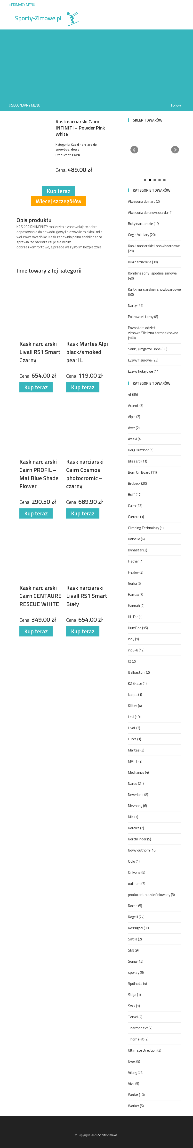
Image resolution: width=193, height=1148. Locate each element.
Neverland (138, 794)
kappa (135, 694)
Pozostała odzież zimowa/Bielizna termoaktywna (153, 333)
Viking (136, 1072)
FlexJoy (135, 572)
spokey (136, 972)
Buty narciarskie (144, 223)
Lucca (134, 739)
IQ (132, 661)
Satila (135, 939)
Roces (135, 906)
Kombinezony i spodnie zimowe (152, 275)
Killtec (135, 705)
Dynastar (137, 550)
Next (175, 150)
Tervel (135, 1017)
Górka (135, 583)
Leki (134, 717)
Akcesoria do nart (144, 201)
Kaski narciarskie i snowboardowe (154, 248)
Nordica (136, 828)
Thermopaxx (140, 1028)
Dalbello (136, 539)
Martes (136, 750)
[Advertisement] (96, 63)
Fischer (136, 561)
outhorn (136, 883)
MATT (135, 761)
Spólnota (137, 983)
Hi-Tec (135, 617)
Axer (134, 428)
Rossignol (139, 928)
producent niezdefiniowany (151, 894)
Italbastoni (139, 672)
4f (133, 394)
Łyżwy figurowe (143, 360)
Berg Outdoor (140, 450)
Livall (134, 728)
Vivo (133, 1083)
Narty (135, 305)
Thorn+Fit (138, 1039)
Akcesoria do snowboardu (150, 212)
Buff (135, 494)
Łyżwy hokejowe (144, 371)
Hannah (136, 605)
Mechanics (138, 772)
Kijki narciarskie (143, 262)
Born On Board (142, 472)
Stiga (134, 994)
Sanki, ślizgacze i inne (147, 349)
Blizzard (137, 461)
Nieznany (137, 806)
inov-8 (136, 650)
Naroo (136, 783)
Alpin (134, 416)
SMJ (133, 950)
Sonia (135, 961)
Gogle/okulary (142, 235)
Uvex (134, 1061)
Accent (135, 405)
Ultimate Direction (144, 1050)
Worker (136, 1106)
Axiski (135, 439)
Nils (133, 817)
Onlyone (136, 872)
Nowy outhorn (142, 850)
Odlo (134, 861)
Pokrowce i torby (143, 316)
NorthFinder (139, 839)
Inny (133, 639)
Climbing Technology (146, 528)
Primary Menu (22, 4)
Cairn (135, 505)
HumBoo (138, 628)
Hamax (136, 594)
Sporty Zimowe (108, 1135)
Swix (134, 1006)
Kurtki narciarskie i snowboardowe (154, 292)
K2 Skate (137, 683)
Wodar (136, 1094)
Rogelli (136, 917)
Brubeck (137, 483)
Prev (134, 150)
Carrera (136, 517)
